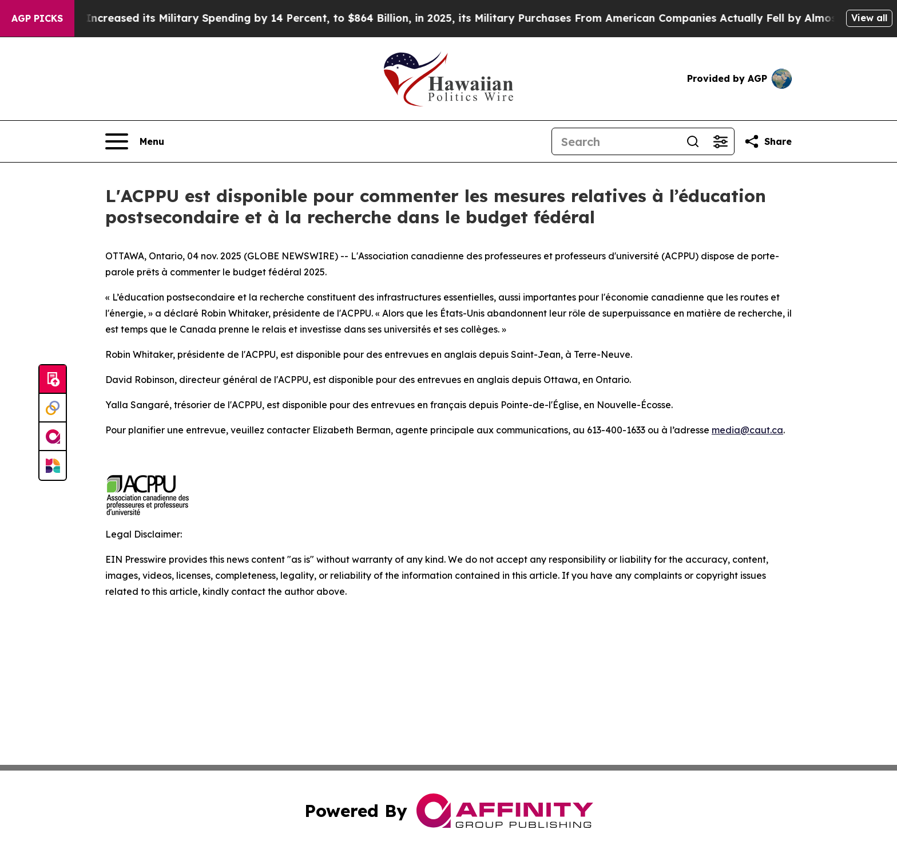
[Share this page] (768, 141)
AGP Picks (37, 18)
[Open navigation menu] (134, 141)
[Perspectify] (52, 408)
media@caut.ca (747, 430)
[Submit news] (52, 379)
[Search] (615, 141)
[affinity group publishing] (52, 436)
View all (869, 17)
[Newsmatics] (52, 465)
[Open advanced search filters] (720, 141)
